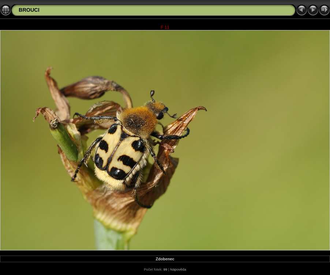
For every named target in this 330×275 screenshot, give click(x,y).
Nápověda (178, 269)
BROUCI (29, 10)
